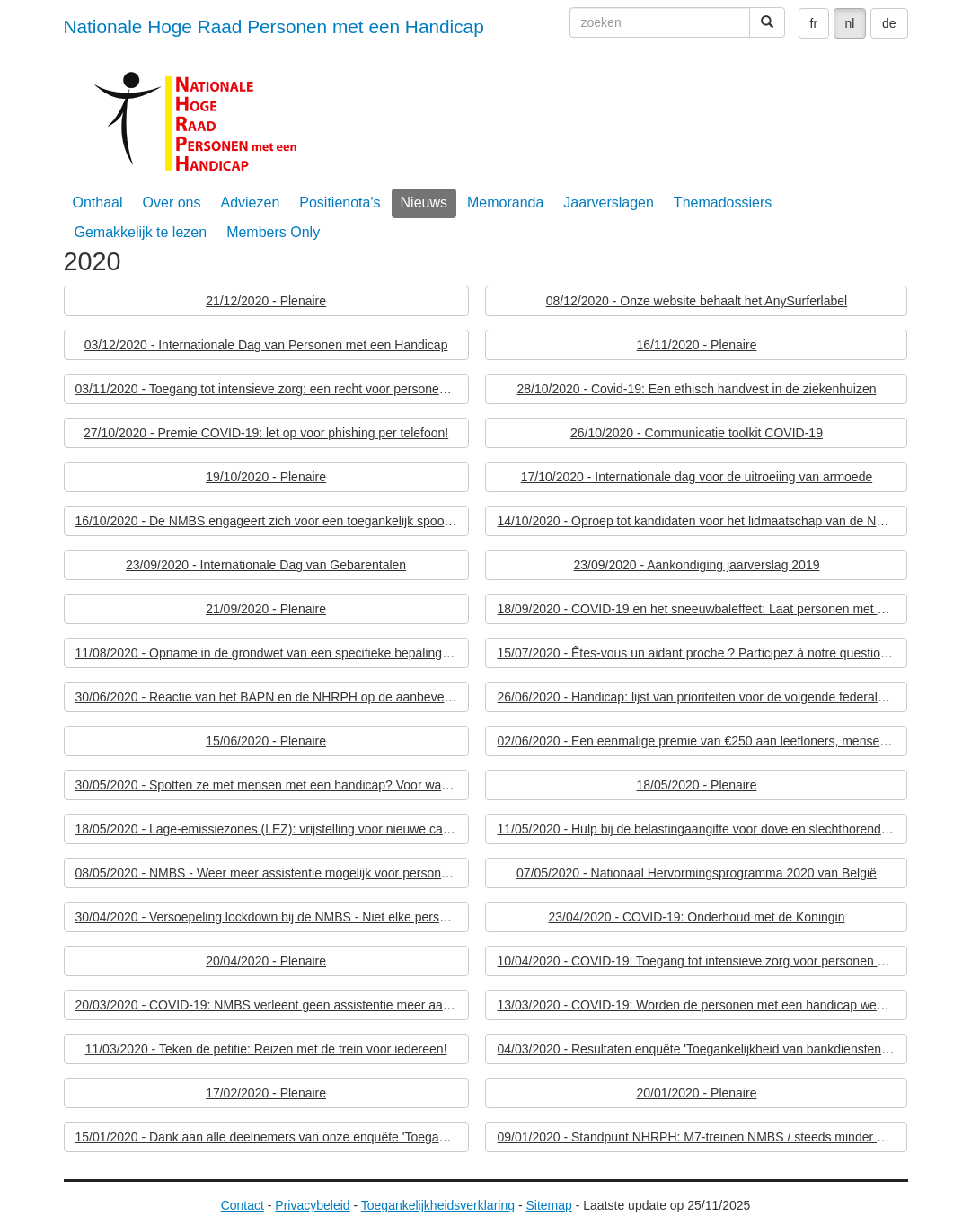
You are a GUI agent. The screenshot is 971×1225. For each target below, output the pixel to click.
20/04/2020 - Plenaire (266, 961)
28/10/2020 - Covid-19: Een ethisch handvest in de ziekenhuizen (696, 389)
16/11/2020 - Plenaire (697, 345)
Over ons (172, 202)
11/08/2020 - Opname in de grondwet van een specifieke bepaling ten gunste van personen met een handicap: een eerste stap (272, 653)
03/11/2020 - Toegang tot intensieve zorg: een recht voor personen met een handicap (272, 389)
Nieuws (424, 202)
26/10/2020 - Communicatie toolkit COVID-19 (696, 433)
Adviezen (249, 202)
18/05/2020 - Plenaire (697, 785)
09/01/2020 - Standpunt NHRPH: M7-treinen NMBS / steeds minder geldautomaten (702, 1137)
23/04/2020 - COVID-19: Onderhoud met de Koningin (696, 917)
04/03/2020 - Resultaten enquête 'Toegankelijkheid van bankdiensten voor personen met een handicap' (702, 1049)
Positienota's (339, 202)
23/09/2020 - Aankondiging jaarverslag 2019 (696, 565)
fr (814, 23)
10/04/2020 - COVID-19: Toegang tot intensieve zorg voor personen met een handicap (702, 961)
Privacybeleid (312, 1205)
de (889, 23)
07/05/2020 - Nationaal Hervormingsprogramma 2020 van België (696, 873)
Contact (242, 1205)
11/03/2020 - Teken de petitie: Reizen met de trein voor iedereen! (266, 1049)
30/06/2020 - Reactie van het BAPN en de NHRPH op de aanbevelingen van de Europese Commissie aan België (272, 697)
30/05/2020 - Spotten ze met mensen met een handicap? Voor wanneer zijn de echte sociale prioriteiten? (272, 785)
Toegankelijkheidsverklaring (438, 1205)
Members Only (273, 232)
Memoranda (505, 202)
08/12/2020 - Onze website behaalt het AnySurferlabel (696, 301)
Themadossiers (723, 202)
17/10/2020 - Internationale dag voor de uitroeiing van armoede (697, 477)
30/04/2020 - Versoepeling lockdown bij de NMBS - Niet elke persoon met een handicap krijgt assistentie (272, 917)
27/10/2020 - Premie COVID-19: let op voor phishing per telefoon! (266, 433)
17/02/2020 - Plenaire (266, 1093)
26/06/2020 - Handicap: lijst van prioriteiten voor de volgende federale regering (702, 697)
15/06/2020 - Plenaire (266, 741)
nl (850, 23)
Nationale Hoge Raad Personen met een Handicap (274, 26)
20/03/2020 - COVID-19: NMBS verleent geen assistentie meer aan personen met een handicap (272, 1005)
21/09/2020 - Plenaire (266, 609)
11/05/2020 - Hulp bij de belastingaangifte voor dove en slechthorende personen (702, 829)
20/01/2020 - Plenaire (697, 1093)
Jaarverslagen (608, 202)
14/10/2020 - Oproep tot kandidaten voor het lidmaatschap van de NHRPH (702, 521)
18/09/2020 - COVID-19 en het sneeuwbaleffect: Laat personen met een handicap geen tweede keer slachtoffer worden (702, 609)
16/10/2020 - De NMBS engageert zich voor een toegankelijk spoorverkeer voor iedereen (272, 521)
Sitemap (548, 1205)
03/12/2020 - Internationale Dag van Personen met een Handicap (266, 345)
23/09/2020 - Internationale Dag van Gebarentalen (266, 565)
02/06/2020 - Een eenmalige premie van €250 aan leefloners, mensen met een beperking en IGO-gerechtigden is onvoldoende (702, 741)
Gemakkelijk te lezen (141, 232)
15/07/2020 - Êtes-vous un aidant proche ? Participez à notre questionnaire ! (702, 653)
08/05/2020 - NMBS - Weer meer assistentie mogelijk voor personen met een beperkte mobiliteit (272, 873)
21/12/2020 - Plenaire (266, 301)
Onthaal (98, 202)
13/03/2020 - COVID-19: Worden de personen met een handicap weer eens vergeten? (702, 1005)
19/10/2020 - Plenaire (266, 477)
